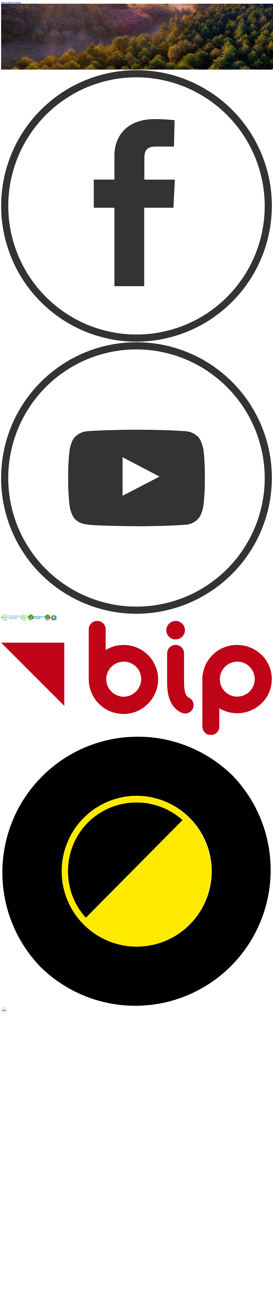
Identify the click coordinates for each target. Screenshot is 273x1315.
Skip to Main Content (11, 2)
